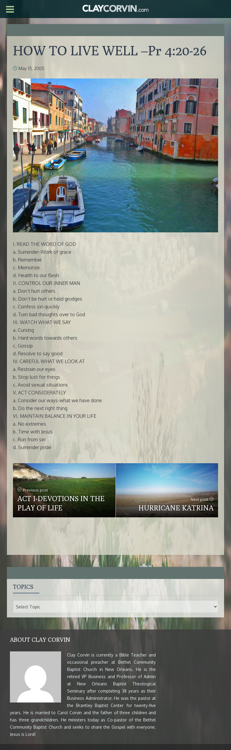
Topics (23, 586)
